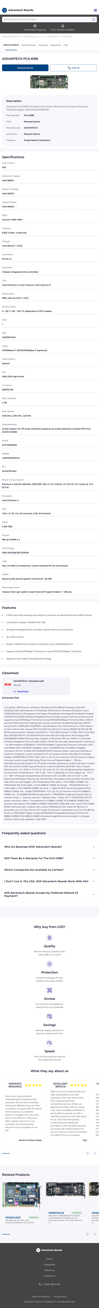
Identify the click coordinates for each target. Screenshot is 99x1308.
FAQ (66, 45)
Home (49, 1259)
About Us (49, 1270)
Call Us (73, 67)
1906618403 (56, 1212)
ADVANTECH (53, 36)
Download (22, 691)
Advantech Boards (10, 36)
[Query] (49, 19)
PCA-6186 (67, 36)
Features (43, 45)
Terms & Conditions (41, 1296)
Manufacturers (29, 36)
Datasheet (55, 45)
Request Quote (25, 68)
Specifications (29, 45)
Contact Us (49, 1276)
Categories (49, 1264)
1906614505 (13, 1217)
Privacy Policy (60, 1296)
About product (11, 47)
